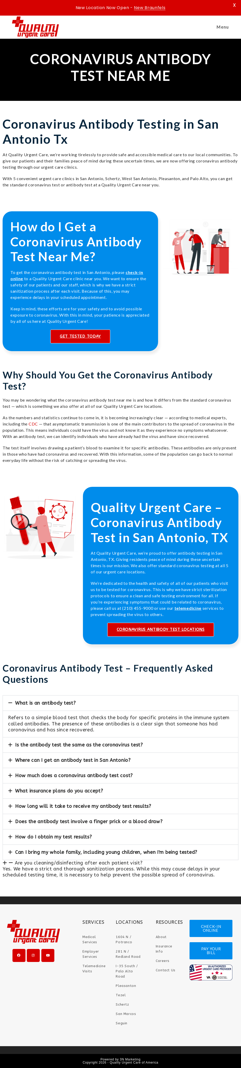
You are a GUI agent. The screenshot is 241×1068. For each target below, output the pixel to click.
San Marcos (126, 1014)
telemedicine (187, 608)
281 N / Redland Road (128, 954)
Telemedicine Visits (94, 968)
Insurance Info (164, 948)
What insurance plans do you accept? (59, 791)
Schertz (122, 1004)
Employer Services (90, 954)
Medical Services (89, 939)
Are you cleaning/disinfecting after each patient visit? (79, 863)
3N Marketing (130, 1059)
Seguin (121, 1023)
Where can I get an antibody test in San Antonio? (73, 760)
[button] (120, 703)
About (161, 937)
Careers (163, 961)
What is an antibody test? (45, 703)
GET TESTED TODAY (80, 336)
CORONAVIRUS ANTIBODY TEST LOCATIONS (161, 629)
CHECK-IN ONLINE (211, 928)
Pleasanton (126, 986)
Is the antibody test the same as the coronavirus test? (79, 745)
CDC (33, 423)
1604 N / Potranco (124, 939)
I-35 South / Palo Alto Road (127, 971)
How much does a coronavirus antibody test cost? (74, 775)
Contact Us (165, 970)
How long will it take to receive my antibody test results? (83, 806)
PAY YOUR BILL (211, 950)
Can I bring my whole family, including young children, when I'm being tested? (106, 852)
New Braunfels (149, 8)
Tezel (121, 995)
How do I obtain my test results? (53, 837)
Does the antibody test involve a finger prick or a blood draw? (88, 821)
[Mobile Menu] (222, 26)
